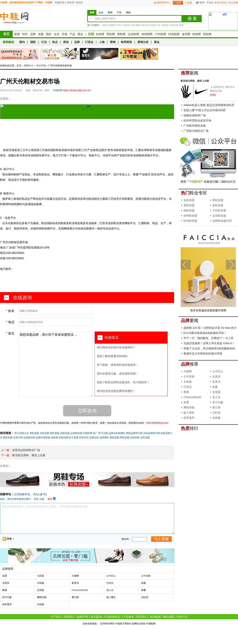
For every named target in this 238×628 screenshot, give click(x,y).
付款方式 (181, 616)
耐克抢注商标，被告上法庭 (28, 455)
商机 (48, 34)
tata (143, 25)
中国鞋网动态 (112, 616)
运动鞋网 (133, 34)
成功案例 (96, 616)
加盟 (41, 34)
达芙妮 (164, 25)
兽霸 (143, 590)
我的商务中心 (163, 2)
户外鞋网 (160, 34)
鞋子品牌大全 (153, 25)
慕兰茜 (75, 597)
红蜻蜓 (111, 25)
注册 (41, 499)
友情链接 (155, 616)
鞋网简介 (69, 616)
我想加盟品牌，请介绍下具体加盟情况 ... (55, 364)
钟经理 (79, 2)
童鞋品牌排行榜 (134, 433)
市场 (64, 34)
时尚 (25, 34)
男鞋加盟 (34, 433)
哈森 (143, 583)
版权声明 (82, 616)
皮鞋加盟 (65, 433)
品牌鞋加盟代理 (222, 220)
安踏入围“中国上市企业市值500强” (204, 110)
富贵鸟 (75, 583)
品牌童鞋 (104, 437)
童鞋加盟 (54, 433)
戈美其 (5, 583)
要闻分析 (143, 42)
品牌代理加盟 (43, 437)
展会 (80, 34)
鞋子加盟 (73, 437)
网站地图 (168, 616)
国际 (33, 42)
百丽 (104, 25)
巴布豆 (119, 25)
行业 (44, 42)
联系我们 (141, 616)
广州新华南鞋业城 (194, 125)
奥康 (181, 25)
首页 (6, 34)
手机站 (209, 2)
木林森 (40, 583)
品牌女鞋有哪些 (116, 433)
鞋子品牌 (103, 433)
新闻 (17, 34)
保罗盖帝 (7, 604)
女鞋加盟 (44, 433)
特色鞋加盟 (190, 220)
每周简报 (126, 42)
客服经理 (59, 2)
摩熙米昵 (41, 597)
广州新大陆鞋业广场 (195, 130)
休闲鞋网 (147, 34)
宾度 (4, 575)
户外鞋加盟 (219, 210)
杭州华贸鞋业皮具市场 (197, 120)
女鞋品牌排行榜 (151, 433)
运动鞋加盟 (76, 433)
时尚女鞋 (84, 437)
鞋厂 (95, 433)
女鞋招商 (134, 437)
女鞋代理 (18, 437)
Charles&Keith (80, 590)
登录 (36, 499)
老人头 (109, 590)
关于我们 (56, 616)
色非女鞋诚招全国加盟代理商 (208, 310)
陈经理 (70, 2)
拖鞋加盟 (189, 210)
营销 (112, 42)
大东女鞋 (173, 25)
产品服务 (128, 616)
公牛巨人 (111, 575)
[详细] (213, 95)
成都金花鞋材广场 (194, 115)
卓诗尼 (126, 25)
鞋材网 (196, 34)
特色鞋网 (173, 34)
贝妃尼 (144, 597)
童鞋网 (121, 34)
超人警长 (111, 597)
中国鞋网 (87, 433)
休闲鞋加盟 (190, 215)
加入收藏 (233, 2)
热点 (55, 42)
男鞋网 (111, 34)
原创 (66, 42)
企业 (56, 34)
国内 (22, 42)
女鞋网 (100, 34)
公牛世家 (146, 575)
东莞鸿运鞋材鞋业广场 (26, 450)
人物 (102, 42)
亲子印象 (7, 597)
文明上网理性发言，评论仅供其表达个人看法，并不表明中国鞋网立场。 (87, 518)
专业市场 (41, 65)
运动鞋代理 (29, 437)
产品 (72, 34)
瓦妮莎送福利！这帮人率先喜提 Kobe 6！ (209, 343)
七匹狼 (40, 575)
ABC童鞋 (136, 25)
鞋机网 (207, 34)
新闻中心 (29, 65)
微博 (202, 2)
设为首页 (221, 2)
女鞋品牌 (63, 437)
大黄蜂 (75, 575)
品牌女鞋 (94, 437)
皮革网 (186, 34)
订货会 (89, 42)
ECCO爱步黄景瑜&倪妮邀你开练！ (205, 333)
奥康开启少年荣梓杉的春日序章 (202, 353)
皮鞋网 (54, 437)
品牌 (33, 34)
